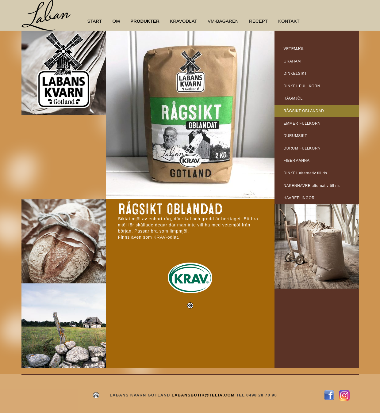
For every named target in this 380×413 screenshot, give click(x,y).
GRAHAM (292, 61)
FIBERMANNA (297, 160)
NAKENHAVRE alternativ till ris (312, 186)
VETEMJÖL (294, 49)
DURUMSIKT (295, 136)
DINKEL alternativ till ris (305, 173)
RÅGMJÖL (293, 98)
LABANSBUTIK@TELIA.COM (203, 395)
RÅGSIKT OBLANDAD (304, 111)
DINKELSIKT (295, 73)
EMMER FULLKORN (302, 123)
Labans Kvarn (46, 15)
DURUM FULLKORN (302, 148)
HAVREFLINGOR (299, 198)
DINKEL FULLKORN (302, 86)
